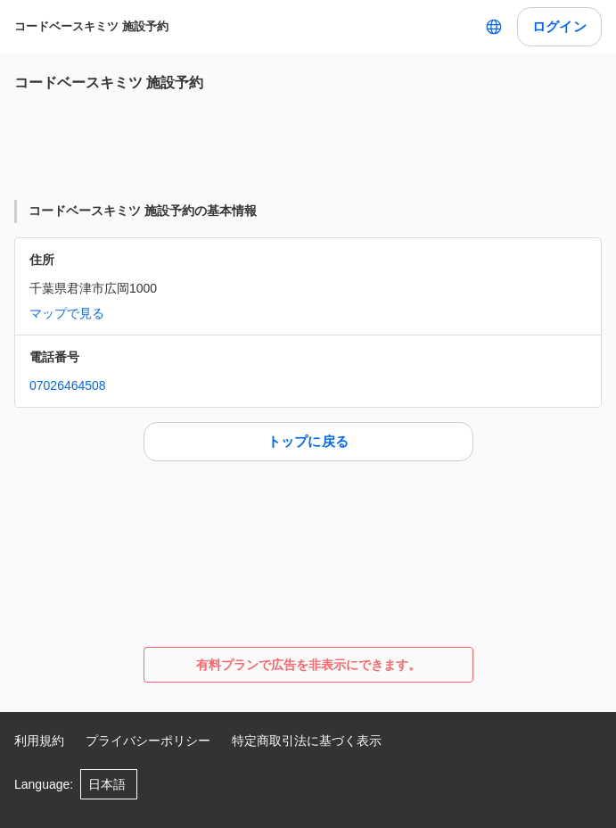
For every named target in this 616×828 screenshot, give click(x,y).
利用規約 (39, 740)
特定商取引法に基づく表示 (307, 740)
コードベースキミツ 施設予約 (91, 26)
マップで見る (66, 313)
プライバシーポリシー (148, 740)
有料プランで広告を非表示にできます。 (308, 665)
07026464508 (67, 385)
